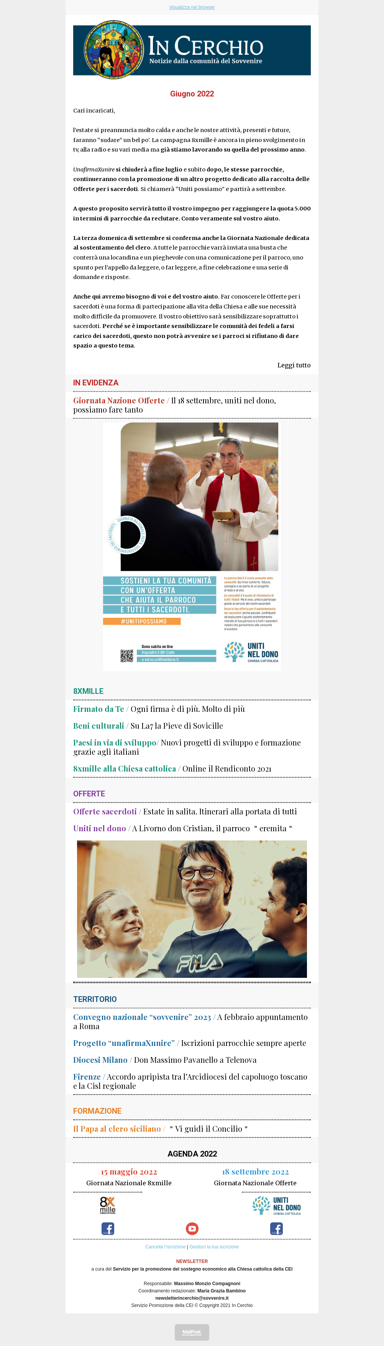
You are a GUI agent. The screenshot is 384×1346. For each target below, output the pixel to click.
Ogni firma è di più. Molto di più (159, 708)
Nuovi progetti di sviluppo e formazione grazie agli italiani (187, 747)
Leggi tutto (294, 365)
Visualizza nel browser (192, 7)
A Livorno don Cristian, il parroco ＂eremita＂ (183, 828)
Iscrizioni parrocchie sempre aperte (189, 1043)
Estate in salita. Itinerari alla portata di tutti (185, 811)
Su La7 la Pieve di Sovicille (148, 725)
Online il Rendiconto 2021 (172, 768)
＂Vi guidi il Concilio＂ (161, 1128)
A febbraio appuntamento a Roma (190, 1021)
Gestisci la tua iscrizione (214, 1247)
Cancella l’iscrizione (165, 1247)
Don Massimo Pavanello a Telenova (165, 1059)
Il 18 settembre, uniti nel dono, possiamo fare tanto (174, 404)
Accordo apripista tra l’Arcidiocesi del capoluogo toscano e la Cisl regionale (190, 1081)
